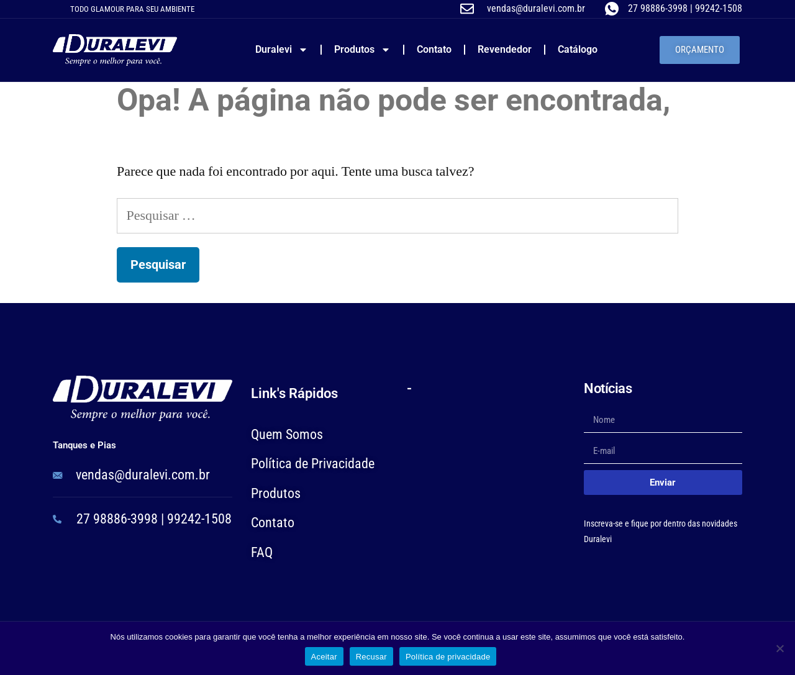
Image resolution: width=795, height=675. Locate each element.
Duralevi (281, 50)
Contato (434, 49)
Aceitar (324, 656)
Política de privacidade (448, 656)
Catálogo (577, 49)
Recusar (371, 656)
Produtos (362, 50)
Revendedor (505, 49)
